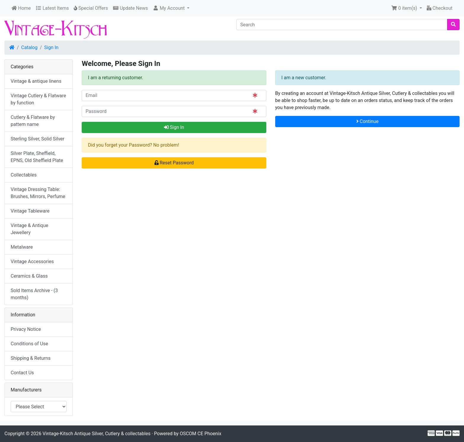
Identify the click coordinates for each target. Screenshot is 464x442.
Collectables (24, 175)
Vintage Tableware (30, 211)
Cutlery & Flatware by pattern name (33, 120)
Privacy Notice (26, 329)
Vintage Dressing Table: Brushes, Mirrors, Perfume (38, 193)
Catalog (29, 47)
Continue (367, 121)
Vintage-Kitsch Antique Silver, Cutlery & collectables (97, 433)
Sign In (51, 47)
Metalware (22, 247)
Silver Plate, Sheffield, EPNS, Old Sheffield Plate (37, 156)
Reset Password (174, 163)
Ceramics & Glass (29, 276)
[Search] (341, 24)
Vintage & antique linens (36, 81)
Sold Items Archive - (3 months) (34, 294)
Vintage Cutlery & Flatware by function (38, 99)
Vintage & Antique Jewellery (29, 229)
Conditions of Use (29, 344)
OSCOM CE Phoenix (200, 433)
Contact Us (22, 372)
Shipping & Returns (31, 358)
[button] (171, 8)
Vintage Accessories (32, 261)
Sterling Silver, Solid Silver (37, 139)
